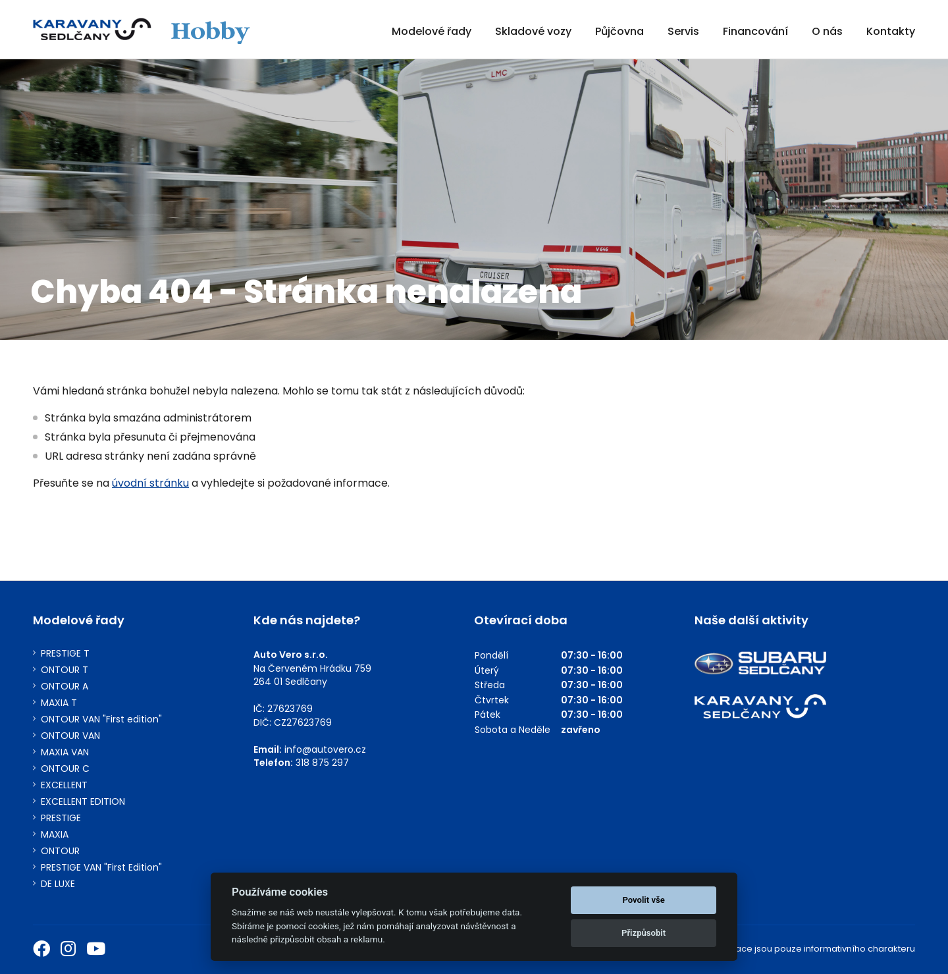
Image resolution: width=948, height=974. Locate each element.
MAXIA (54, 834)
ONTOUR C (65, 768)
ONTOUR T (64, 670)
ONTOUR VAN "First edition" (101, 719)
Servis (683, 31)
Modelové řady (431, 31)
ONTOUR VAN (70, 736)
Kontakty (890, 31)
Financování (755, 31)
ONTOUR (60, 851)
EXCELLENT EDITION (83, 801)
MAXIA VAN (65, 752)
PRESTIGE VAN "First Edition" (101, 867)
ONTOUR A (64, 686)
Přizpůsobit (643, 933)
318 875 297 (322, 762)
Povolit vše (643, 900)
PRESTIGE (61, 818)
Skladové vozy (533, 31)
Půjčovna (619, 31)
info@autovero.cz (325, 749)
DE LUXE (58, 884)
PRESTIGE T (65, 653)
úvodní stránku (150, 483)
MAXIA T (59, 703)
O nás (827, 31)
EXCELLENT (64, 785)
